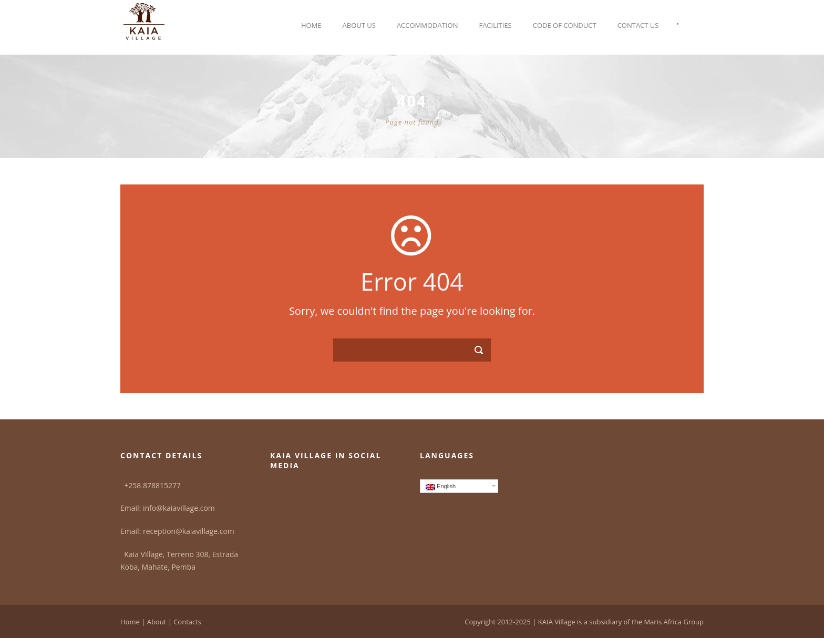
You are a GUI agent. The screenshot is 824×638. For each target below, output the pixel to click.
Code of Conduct (564, 25)
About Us (359, 25)
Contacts (187, 621)
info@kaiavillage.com (179, 508)
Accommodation (427, 25)
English (441, 486)
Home (311, 25)
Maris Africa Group (674, 621)
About (157, 621)
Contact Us (638, 25)
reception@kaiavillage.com (188, 531)
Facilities (495, 25)
